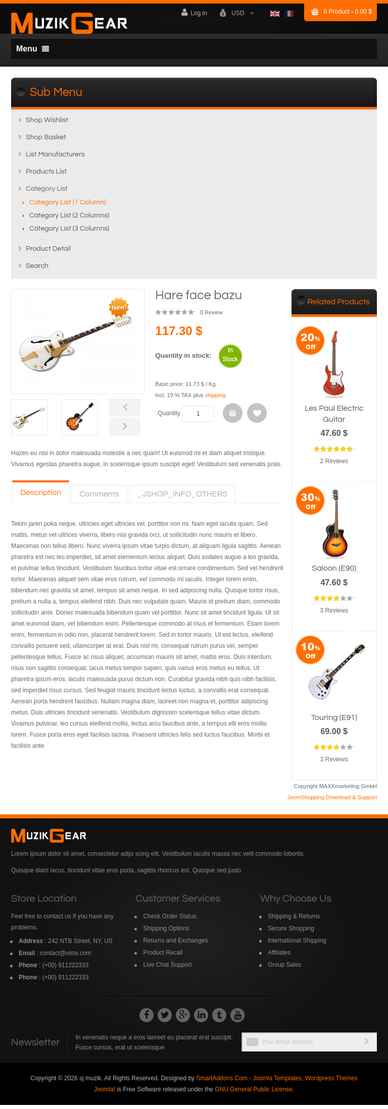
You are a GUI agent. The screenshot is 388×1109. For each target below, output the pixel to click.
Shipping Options (166, 932)
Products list (46, 176)
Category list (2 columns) (69, 220)
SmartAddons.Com (221, 1082)
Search (37, 270)
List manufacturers (55, 158)
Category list (47, 193)
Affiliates (279, 956)
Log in (194, 12)
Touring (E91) (334, 721)
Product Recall (162, 956)
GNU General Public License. (254, 1093)
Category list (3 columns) (69, 233)
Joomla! (104, 1093)
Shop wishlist (47, 124)
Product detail (48, 253)
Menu (32, 48)
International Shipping (297, 944)
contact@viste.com (65, 957)
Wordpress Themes (331, 1082)
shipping (215, 400)
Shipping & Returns (294, 920)
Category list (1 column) (67, 206)
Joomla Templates (277, 1082)
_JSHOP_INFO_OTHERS (182, 498)
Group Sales (285, 968)
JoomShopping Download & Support (332, 801)
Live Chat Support (167, 968)
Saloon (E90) (334, 573)
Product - (348, 11)
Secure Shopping (291, 932)
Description (40, 496)
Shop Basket (46, 141)
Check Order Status (169, 920)
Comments (99, 498)
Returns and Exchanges (175, 944)
